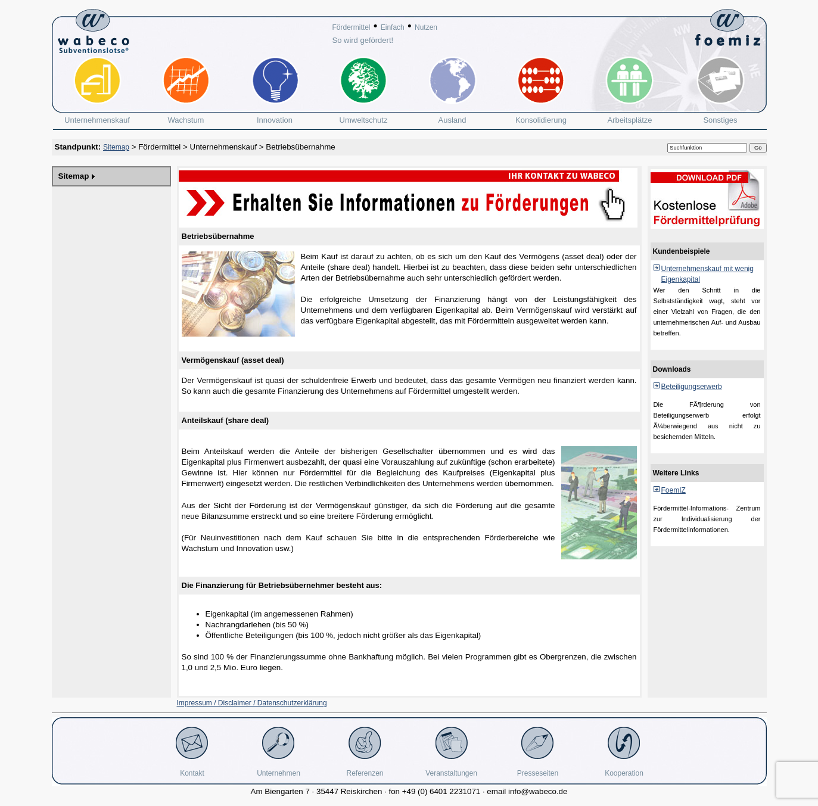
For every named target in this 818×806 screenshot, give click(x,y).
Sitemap (116, 147)
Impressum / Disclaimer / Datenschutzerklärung (252, 703)
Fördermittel (351, 27)
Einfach (393, 27)
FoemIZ (673, 490)
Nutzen (426, 27)
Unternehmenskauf (223, 146)
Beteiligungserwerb (691, 386)
